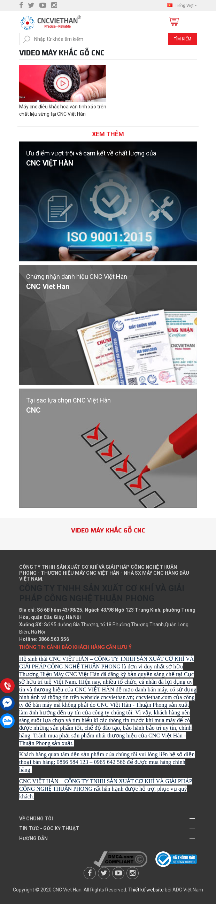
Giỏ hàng (173, 21)
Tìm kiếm (182, 39)
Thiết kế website (146, 889)
